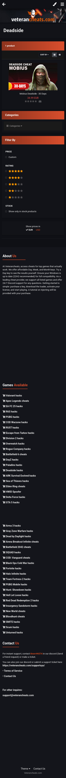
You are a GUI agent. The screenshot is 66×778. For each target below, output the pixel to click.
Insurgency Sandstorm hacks (20, 605)
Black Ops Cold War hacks (18, 563)
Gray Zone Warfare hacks (18, 531)
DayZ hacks (10, 459)
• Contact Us (9, 676)
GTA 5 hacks (11, 502)
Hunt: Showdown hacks (17, 589)
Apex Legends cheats (16, 401)
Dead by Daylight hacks (17, 536)
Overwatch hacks (13, 443)
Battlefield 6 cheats (15, 454)
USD (38, 230)
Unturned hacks (13, 632)
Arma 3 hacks (12, 525)
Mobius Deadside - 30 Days (33, 93)
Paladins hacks (12, 465)
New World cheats (14, 611)
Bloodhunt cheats (14, 616)
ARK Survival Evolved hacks (19, 475)
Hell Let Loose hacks (15, 595)
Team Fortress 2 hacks (17, 579)
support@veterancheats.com (18, 695)
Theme (25, 768)
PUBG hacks (11, 417)
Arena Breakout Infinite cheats (21, 541)
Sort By (44, 55)
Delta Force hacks (14, 497)
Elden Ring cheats (14, 486)
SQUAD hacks (12, 552)
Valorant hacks (12, 395)
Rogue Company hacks (17, 449)
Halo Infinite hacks (14, 573)
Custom (12, 157)
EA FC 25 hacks (13, 406)
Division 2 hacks (13, 438)
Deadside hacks (13, 470)
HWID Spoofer (12, 491)
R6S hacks (10, 411)
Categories (14, 126)
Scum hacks (11, 627)
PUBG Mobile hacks (15, 584)
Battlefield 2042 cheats (17, 547)
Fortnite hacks (12, 568)
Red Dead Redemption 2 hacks (21, 600)
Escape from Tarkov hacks (18, 433)
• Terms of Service (12, 670)
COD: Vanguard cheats (16, 557)
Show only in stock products (22, 211)
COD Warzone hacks (15, 422)
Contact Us (39, 768)
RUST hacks (11, 427)
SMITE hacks (11, 621)
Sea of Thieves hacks (16, 481)
